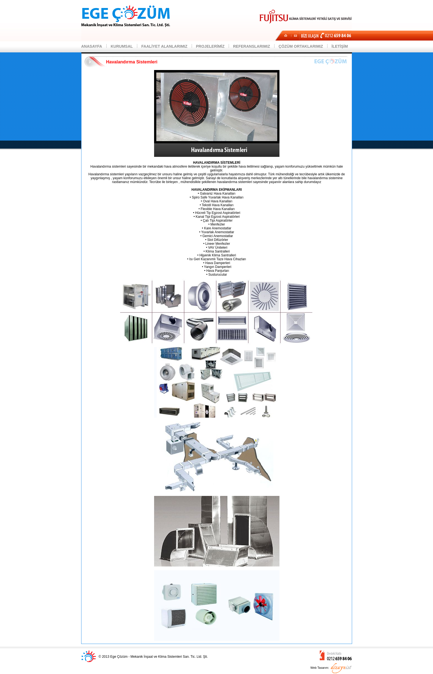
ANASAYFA (91, 46)
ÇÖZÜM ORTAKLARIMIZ (301, 46)
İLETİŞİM (340, 46)
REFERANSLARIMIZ (251, 46)
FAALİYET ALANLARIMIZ (164, 46)
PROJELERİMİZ (210, 46)
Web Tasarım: (319, 667)
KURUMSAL (122, 46)
